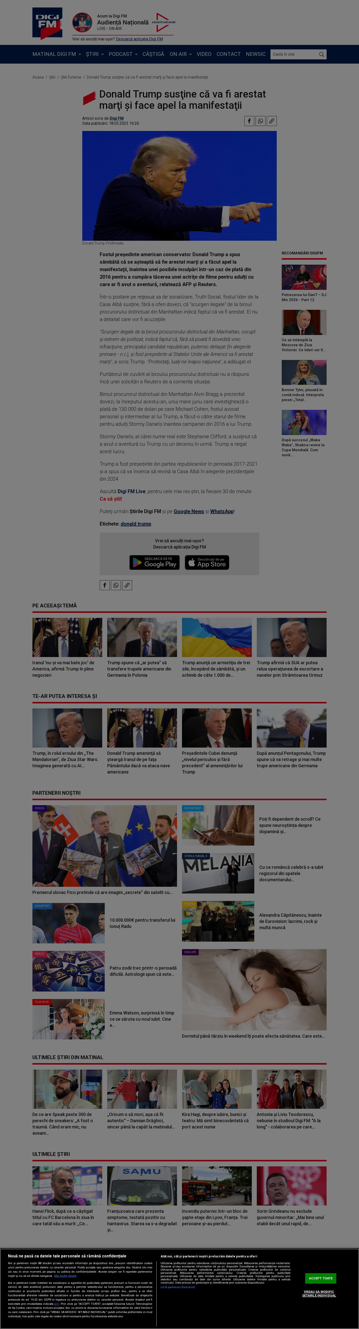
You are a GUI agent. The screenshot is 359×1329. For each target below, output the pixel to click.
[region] (179, 1289)
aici (56, 1304)
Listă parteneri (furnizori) (178, 1287)
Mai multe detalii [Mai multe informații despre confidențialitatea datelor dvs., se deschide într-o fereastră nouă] (65, 1276)
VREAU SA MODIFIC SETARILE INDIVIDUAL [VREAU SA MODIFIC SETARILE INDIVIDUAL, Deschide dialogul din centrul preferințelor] (319, 1294)
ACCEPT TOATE (321, 1278)
